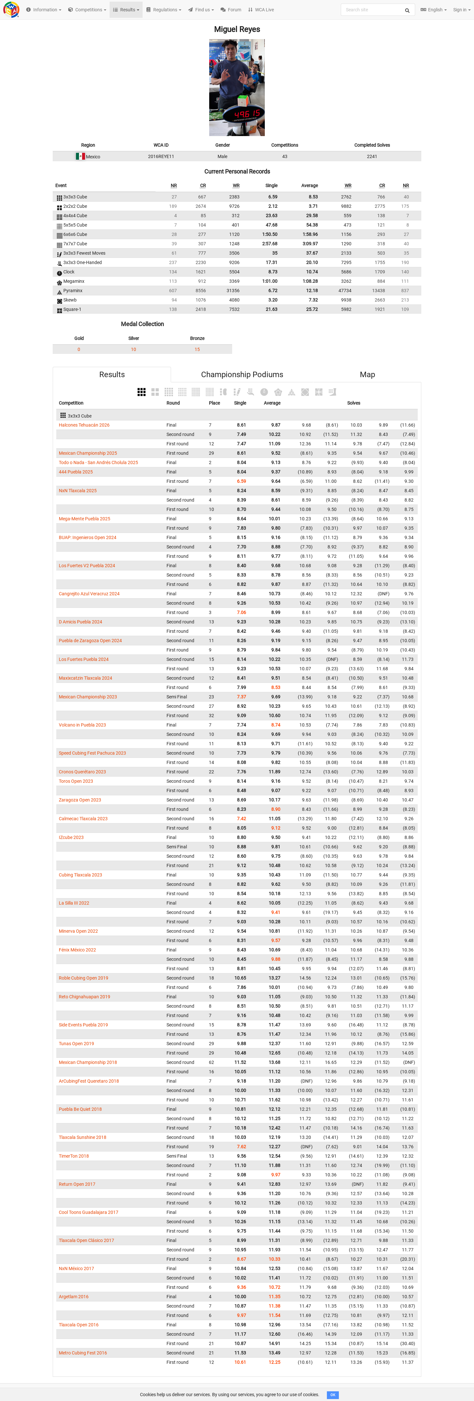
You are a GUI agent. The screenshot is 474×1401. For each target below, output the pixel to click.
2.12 (272, 206)
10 (133, 349)
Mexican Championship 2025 (88, 453)
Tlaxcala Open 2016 (79, 1324)
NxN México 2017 (76, 1268)
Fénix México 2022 (77, 949)
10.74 (312, 271)
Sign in (462, 9)
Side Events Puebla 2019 (83, 1024)
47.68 (271, 225)
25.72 (312, 309)
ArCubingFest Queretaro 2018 (89, 1081)
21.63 (271, 309)
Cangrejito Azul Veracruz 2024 (89, 593)
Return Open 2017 (77, 1184)
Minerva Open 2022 (78, 931)
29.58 (312, 215)
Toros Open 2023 (76, 781)
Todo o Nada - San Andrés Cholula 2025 (98, 462)
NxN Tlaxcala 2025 (78, 490)
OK (332, 1395)
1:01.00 (269, 281)
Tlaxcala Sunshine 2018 (82, 1137)
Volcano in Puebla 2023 (82, 724)
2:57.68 (269, 243)
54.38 (312, 225)
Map (367, 374)
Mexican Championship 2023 (88, 696)
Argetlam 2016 (74, 1296)
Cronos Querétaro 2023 (82, 771)
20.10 (312, 262)
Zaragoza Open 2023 (80, 799)
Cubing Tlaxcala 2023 (80, 874)
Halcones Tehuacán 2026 (84, 425)
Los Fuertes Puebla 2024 (84, 659)
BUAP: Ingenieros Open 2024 (87, 537)
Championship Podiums (242, 374)
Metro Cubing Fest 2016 (83, 1352)
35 (274, 253)
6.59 (272, 196)
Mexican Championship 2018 (88, 1062)
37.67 (312, 253)
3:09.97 (310, 243)
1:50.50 (269, 234)
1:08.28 (310, 281)
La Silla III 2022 (74, 903)
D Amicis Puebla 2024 (80, 621)
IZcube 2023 (71, 837)
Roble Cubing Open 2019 (83, 978)
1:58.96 (310, 234)
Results (112, 374)
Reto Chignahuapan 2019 (84, 996)
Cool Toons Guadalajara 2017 (88, 1212)
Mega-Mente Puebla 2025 (84, 518)
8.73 (272, 271)
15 (197, 349)
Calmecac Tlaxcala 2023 (83, 818)
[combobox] (378, 10)
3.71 (313, 206)
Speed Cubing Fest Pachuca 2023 (92, 753)
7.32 (313, 299)
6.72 (272, 290)
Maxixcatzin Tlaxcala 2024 (85, 678)
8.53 (313, 196)
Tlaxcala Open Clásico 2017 (86, 1240)
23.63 (271, 215)
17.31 (271, 262)
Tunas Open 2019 (76, 1043)
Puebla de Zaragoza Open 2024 (90, 640)
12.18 (312, 290)
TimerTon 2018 (74, 1156)
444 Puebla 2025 (76, 471)
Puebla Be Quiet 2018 (80, 1109)
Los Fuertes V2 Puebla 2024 (87, 565)
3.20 (272, 299)
